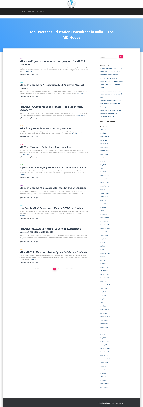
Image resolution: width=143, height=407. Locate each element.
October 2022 (104, 256)
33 (58, 269)
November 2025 (105, 143)
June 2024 (103, 203)
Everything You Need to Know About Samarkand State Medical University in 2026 (111, 94)
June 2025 (103, 161)
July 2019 (103, 366)
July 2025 (103, 158)
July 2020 (103, 330)
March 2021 (104, 306)
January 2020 (104, 345)
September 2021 (105, 285)
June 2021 (103, 295)
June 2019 (103, 369)
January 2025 (104, 179)
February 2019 (105, 383)
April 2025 (103, 168)
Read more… (29, 71)
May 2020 (103, 338)
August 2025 (104, 154)
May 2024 (103, 207)
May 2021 (103, 299)
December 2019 (105, 348)
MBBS (21, 58)
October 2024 (104, 189)
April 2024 (103, 210)
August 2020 (104, 327)
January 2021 (104, 313)
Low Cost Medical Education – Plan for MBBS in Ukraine (51, 208)
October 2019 (104, 355)
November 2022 (105, 253)
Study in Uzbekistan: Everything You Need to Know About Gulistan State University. (111, 103)
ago (34, 74)
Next (71, 269)
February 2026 (105, 136)
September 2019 (105, 359)
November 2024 (105, 186)
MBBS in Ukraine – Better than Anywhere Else (46, 147)
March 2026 (104, 133)
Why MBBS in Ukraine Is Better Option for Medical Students (53, 252)
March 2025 (104, 172)
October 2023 (104, 232)
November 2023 (105, 228)
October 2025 (104, 147)
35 (66, 269)
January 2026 (104, 140)
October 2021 (104, 281)
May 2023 (103, 242)
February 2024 (105, 217)
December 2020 (105, 316)
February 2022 (105, 267)
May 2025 (103, 165)
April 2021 (103, 302)
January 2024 (104, 221)
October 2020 (104, 320)
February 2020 (105, 341)
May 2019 (103, 373)
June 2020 (103, 334)
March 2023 (104, 249)
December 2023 (105, 225)
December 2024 (105, 182)
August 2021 (104, 288)
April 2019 (103, 376)
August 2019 (104, 362)
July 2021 (103, 292)
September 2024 (105, 193)
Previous (36, 269)
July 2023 (103, 239)
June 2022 (103, 260)
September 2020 (105, 323)
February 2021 (105, 309)
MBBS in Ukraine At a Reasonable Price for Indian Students (53, 187)
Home (24, 11)
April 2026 (103, 129)
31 (50, 269)
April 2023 (103, 246)
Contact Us (40, 11)
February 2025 (105, 175)
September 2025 (105, 150)
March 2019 (104, 380)
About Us (31, 11)
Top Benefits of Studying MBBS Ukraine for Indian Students (53, 167)
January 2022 (104, 270)
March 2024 (104, 214)
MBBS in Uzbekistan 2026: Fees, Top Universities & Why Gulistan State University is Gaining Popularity (111, 71)
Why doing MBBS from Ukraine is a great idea (45, 128)
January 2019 (104, 387)
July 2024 (103, 200)
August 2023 (104, 235)
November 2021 (105, 278)
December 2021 (105, 274)
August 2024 (104, 196)
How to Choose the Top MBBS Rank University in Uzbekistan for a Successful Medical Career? (111, 113)
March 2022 (104, 263)
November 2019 (105, 352)
